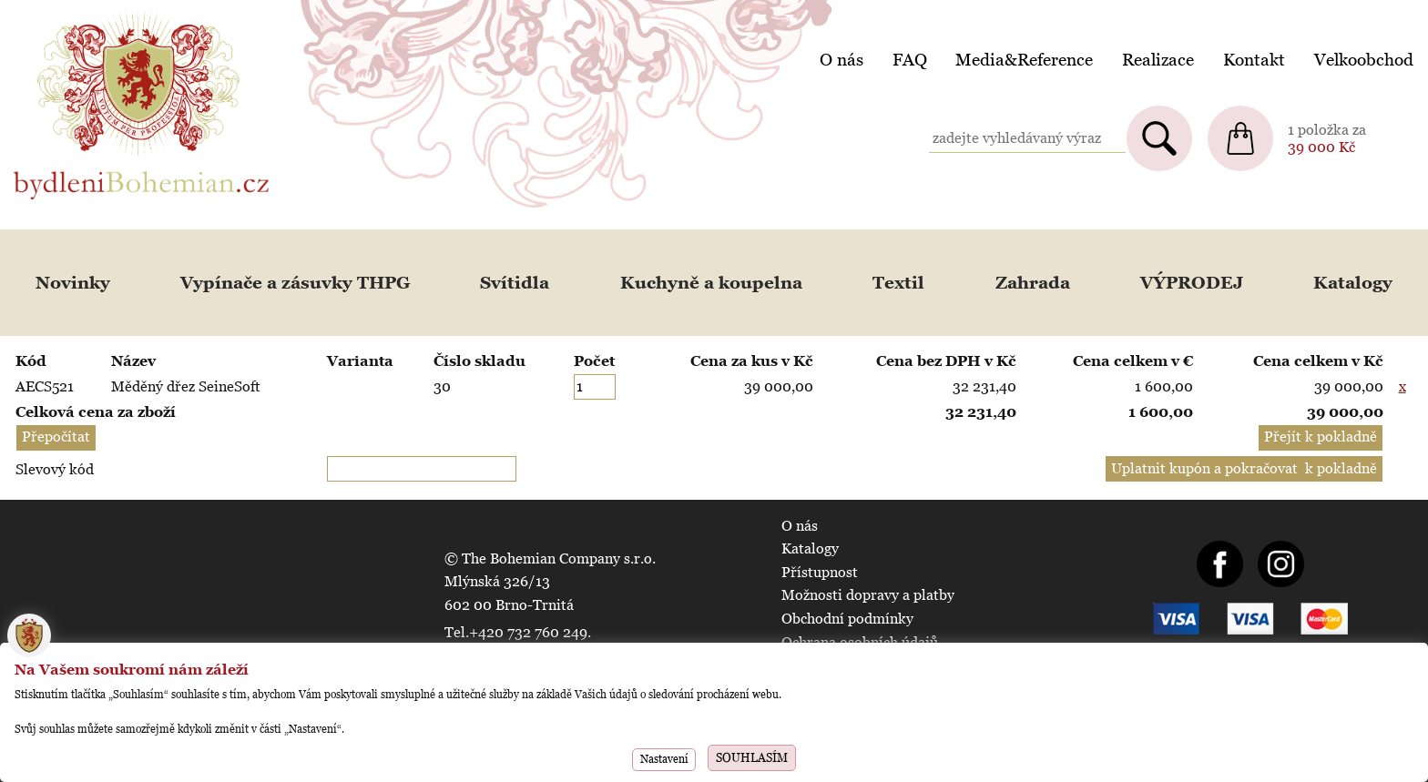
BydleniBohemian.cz (79, 12)
